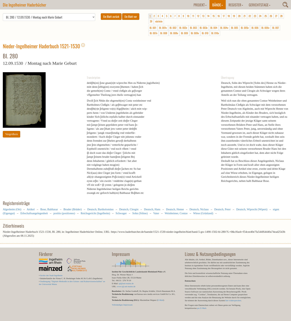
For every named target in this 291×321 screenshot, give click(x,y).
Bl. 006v (265, 28)
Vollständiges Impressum (122, 305)
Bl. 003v (203, 28)
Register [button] (236, 4)
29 (151, 21)
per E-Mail (201, 308)
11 (193, 16)
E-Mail (160, 300)
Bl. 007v (153, 33)
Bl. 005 (234, 28)
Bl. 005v (245, 28)
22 (250, 16)
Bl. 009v (195, 33)
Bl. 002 (173, 28)
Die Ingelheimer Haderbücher (24, 5)
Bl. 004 (213, 28)
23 (255, 16)
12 (198, 16)
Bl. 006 (255, 28)
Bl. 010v (215, 33)
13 (203, 16)
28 (281, 16)
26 (271, 16)
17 (224, 16)
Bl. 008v (174, 33)
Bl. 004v (224, 28)
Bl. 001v (163, 28)
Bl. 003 (193, 28)
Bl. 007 (275, 28)
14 (208, 16)
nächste (159, 21)
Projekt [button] (200, 4)
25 (265, 16)
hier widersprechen (233, 300)
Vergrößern (11, 134)
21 (244, 16)
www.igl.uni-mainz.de (126, 286)
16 (219, 16)
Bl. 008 (163, 33)
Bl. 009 (184, 33)
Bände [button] (217, 4)
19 (234, 16)
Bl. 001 (153, 28)
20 (239, 16)
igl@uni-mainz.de (126, 283)
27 (276, 16)
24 (260, 16)
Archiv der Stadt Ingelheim (51, 275)
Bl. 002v (183, 28)
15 (213, 16)
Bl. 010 (205, 33)
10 (188, 16)
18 (229, 16)
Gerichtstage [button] (259, 4)
